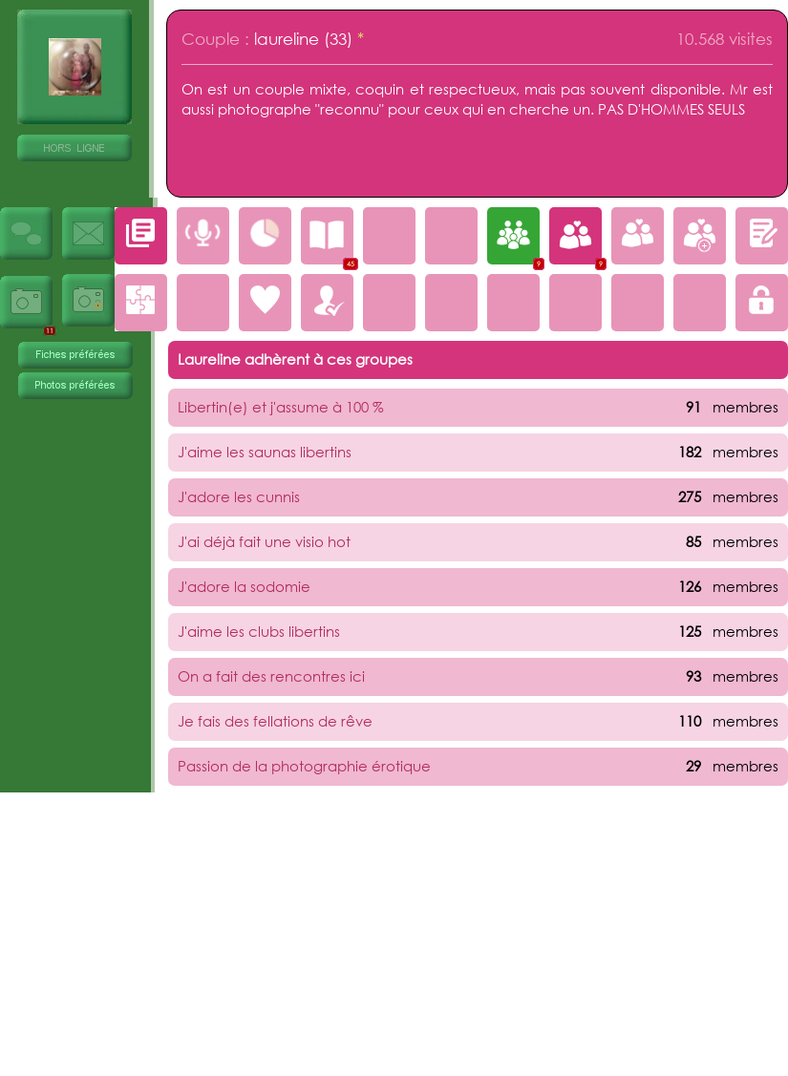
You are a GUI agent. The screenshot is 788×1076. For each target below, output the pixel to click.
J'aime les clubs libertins (259, 631)
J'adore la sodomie (244, 586)
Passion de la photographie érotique (304, 765)
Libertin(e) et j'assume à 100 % (281, 406)
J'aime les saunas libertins (264, 451)
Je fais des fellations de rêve (275, 720)
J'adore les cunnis (239, 496)
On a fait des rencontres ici (271, 676)
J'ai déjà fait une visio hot (264, 541)
